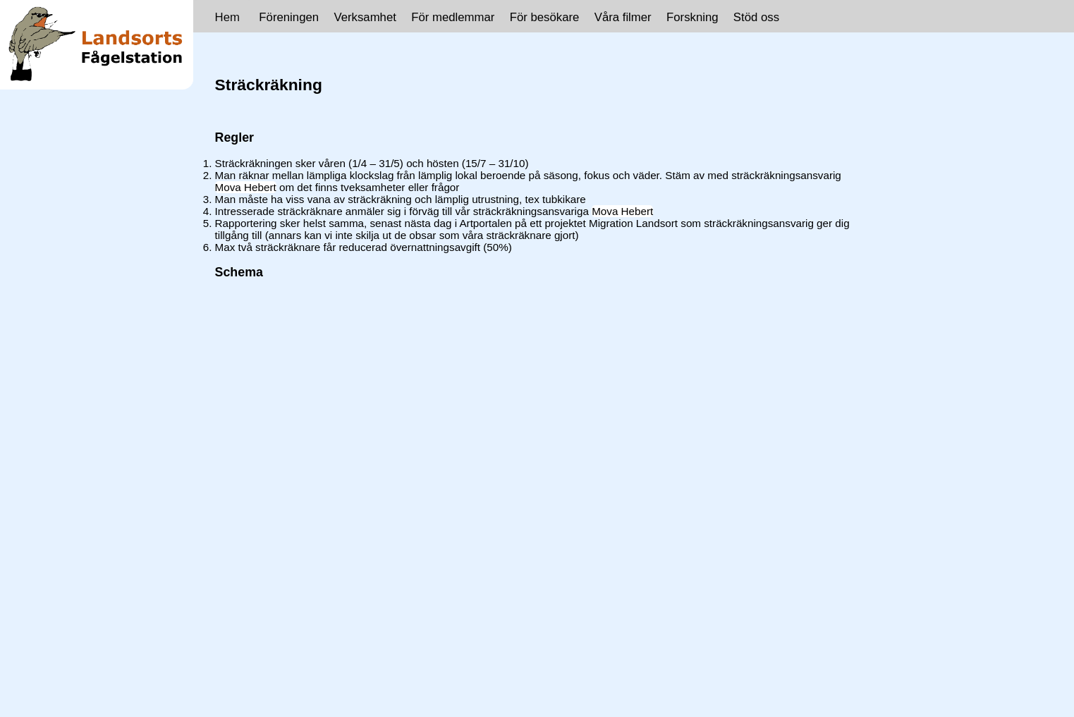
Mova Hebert (245, 187)
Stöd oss (756, 17)
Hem (227, 17)
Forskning (692, 17)
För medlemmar (452, 17)
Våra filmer (623, 17)
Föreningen (289, 17)
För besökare (545, 17)
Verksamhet (365, 17)
